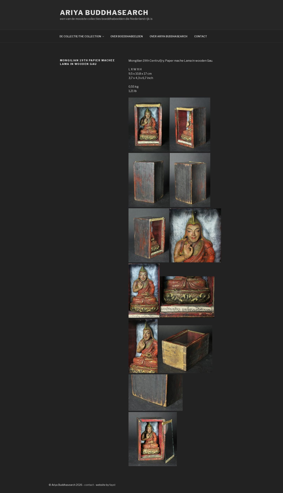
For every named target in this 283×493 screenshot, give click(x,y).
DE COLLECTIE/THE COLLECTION (82, 36)
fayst (112, 484)
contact (89, 484)
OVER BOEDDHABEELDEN (126, 36)
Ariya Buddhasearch (104, 13)
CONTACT (200, 36)
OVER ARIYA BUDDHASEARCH (168, 36)
